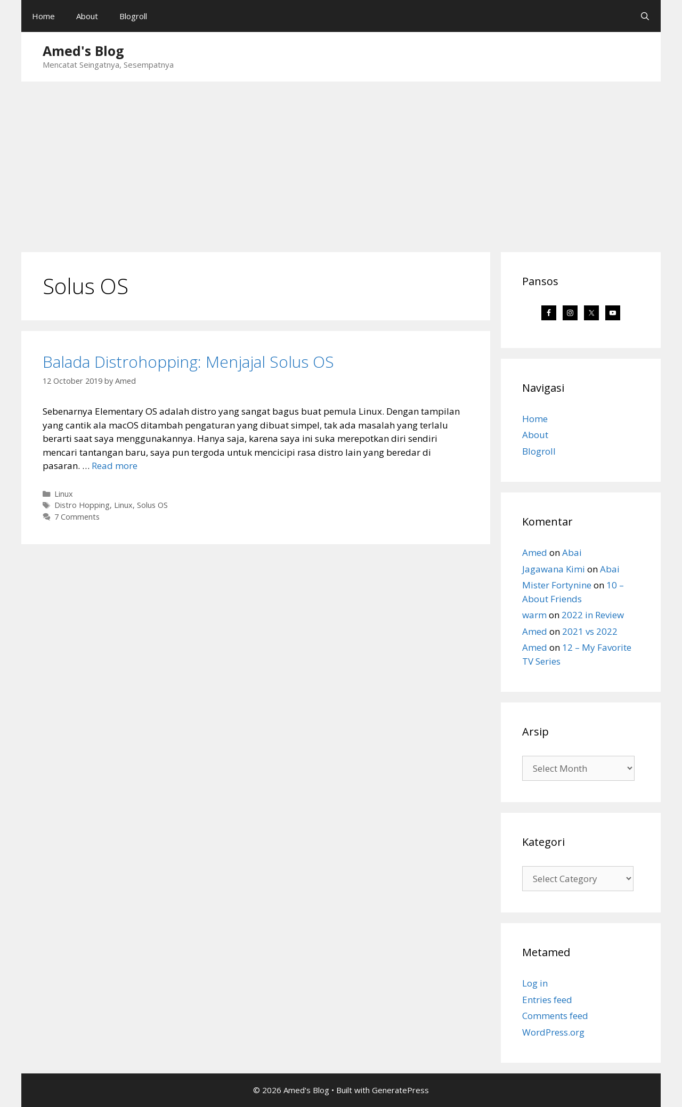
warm (534, 615)
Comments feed (555, 1015)
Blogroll (133, 16)
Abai (572, 552)
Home (43, 16)
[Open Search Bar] (645, 16)
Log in (535, 983)
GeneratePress (400, 1090)
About (87, 16)
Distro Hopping (82, 505)
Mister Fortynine (556, 585)
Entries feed (547, 999)
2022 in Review (593, 615)
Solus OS (152, 505)
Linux (63, 494)
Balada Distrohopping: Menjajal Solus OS (188, 362)
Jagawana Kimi (553, 569)
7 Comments (77, 517)
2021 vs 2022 (590, 631)
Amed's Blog (83, 51)
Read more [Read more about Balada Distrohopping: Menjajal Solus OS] (114, 465)
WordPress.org (553, 1032)
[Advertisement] (341, 161)
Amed (534, 552)
